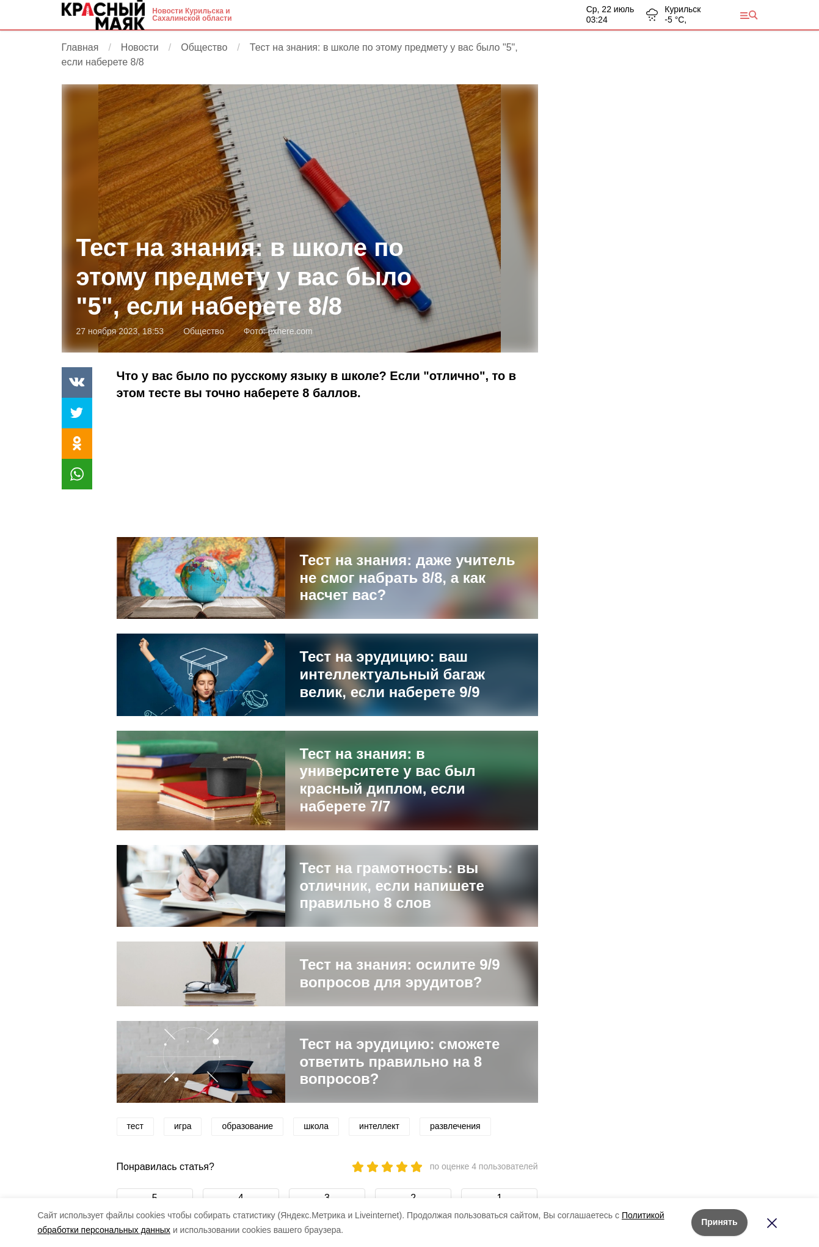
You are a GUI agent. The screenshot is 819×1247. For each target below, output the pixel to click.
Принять (719, 1222)
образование (247, 1126)
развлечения (455, 1126)
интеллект (379, 1126)
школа (316, 1126)
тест (135, 1126)
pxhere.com (290, 331)
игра (183, 1126)
